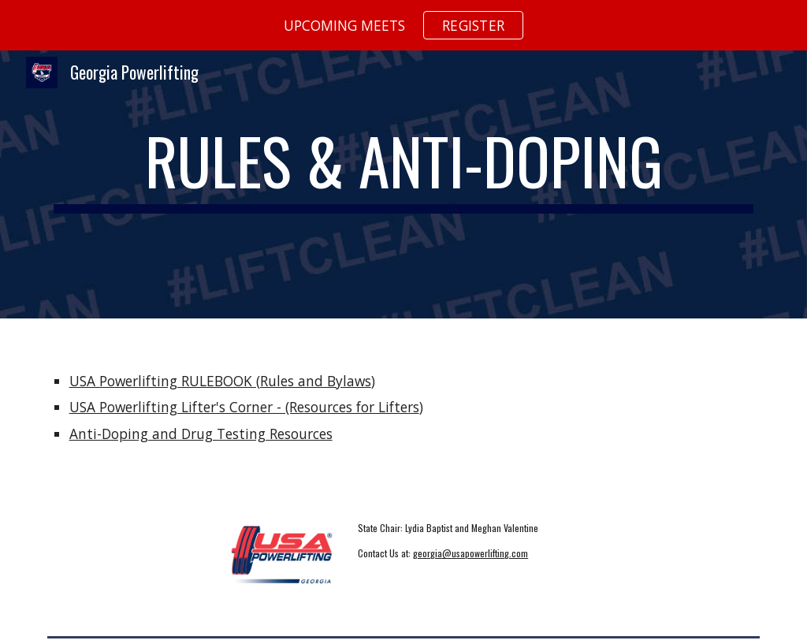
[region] (403, 25)
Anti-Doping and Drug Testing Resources (201, 433)
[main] (404, 185)
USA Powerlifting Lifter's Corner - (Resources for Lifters (244, 406)
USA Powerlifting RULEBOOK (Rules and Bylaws (220, 380)
